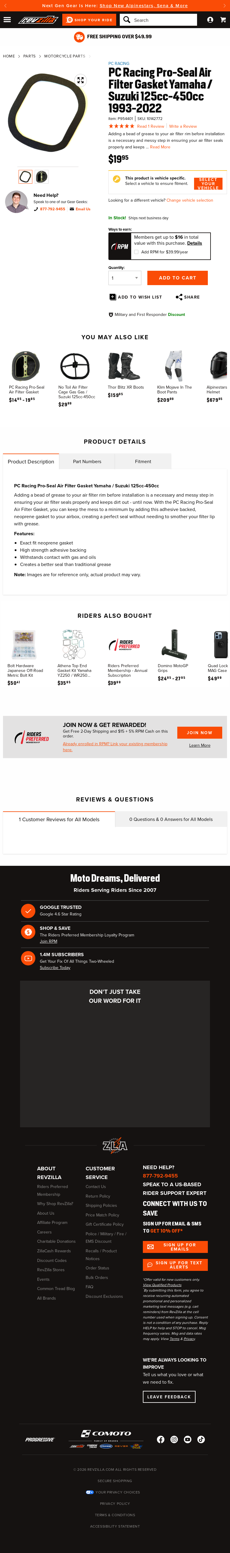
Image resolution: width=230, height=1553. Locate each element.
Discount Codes (52, 1260)
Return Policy (98, 1196)
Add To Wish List (140, 297)
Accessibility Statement (115, 1526)
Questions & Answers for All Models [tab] (171, 819)
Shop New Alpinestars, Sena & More (144, 5)
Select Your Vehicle (208, 184)
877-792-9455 (52, 209)
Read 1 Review (150, 126)
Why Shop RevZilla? (55, 1204)
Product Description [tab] (31, 462)
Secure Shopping (115, 1481)
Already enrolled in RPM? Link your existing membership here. (115, 747)
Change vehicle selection (190, 200)
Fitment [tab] (143, 461)
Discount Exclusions (104, 1296)
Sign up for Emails (180, 1247)
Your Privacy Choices (118, 1492)
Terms (174, 1338)
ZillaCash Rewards (54, 1251)
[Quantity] (124, 278)
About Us (46, 1213)
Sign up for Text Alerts (179, 1265)
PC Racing (118, 63)
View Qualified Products (162, 1285)
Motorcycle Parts (64, 56)
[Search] (158, 20)
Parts (29, 56)
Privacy (189, 1338)
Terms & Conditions (115, 1515)
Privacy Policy (115, 1503)
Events (43, 1279)
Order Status (97, 1268)
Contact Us (96, 1187)
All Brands (46, 1298)
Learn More (200, 745)
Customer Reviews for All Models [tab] (59, 819)
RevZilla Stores (51, 1270)
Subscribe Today (55, 968)
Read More (160, 147)
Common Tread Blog (56, 1289)
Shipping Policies (101, 1205)
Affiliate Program (52, 1222)
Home (9, 56)
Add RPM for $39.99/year (164, 252)
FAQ (89, 1287)
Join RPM (48, 941)
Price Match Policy (102, 1215)
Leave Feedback (169, 1397)
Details (194, 243)
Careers (44, 1232)
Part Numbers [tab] (87, 461)
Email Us (83, 209)
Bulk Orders (97, 1277)
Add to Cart (177, 277)
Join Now (200, 733)
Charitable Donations (56, 1241)
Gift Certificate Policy (105, 1224)
